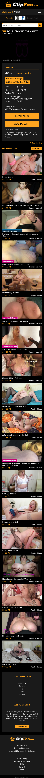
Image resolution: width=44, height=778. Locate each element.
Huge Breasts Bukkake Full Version (16, 579)
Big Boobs (24, 109)
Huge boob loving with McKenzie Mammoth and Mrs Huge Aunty (20, 464)
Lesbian (32, 109)
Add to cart (22, 123)
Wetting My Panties (10, 293)
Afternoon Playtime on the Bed (15, 435)
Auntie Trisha (36, 179)
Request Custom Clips (14, 79)
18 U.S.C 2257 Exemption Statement (22, 751)
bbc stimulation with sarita (13, 636)
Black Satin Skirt (9, 664)
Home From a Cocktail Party (14, 406)
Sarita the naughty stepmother (14, 349)
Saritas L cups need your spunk (15, 321)
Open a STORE (22, 727)
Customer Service (22, 745)
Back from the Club (10, 550)
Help (22, 764)
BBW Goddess (14, 109)
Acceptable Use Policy (22, 761)
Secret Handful (24, 73)
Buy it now (22, 115)
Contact (22, 767)
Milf (6, 109)
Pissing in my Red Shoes (12, 607)
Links (22, 770)
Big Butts (22, 686)
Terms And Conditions (22, 748)
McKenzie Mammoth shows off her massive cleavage (20, 235)
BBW (22, 692)
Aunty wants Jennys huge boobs (15, 264)
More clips (37, 148)
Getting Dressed (9, 493)
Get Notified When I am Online (17, 82)
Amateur (22, 695)
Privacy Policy (22, 758)
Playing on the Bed (10, 522)
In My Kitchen (8, 177)
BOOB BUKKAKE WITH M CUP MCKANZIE (20, 205)
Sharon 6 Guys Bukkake (12, 378)
